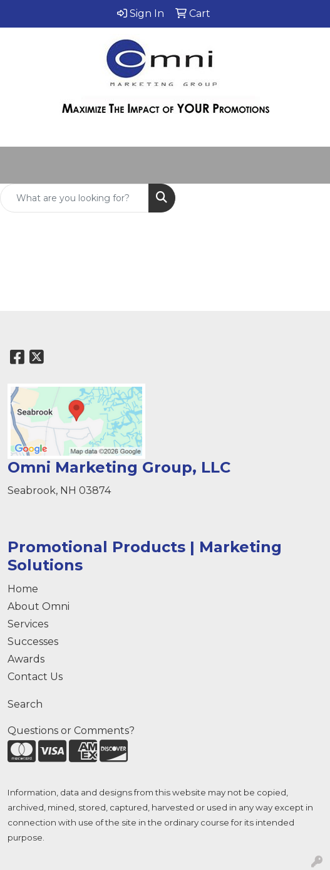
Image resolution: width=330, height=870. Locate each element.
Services (28, 624)
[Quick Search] (74, 198)
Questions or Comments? (71, 730)
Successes (33, 641)
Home (23, 589)
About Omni (39, 606)
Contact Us (35, 677)
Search (25, 704)
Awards (26, 659)
